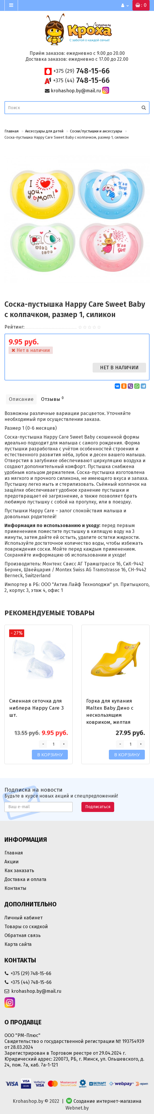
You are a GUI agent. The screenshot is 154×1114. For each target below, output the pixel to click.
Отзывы (52, 399)
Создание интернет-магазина (107, 1101)
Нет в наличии (119, 368)
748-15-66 (81, 71)
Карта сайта (18, 944)
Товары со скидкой (26, 926)
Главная (11, 131)
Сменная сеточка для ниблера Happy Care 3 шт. (36, 708)
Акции (11, 861)
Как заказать (19, 870)
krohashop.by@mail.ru (76, 90)
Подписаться (97, 806)
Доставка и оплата (25, 879)
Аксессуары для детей (44, 131)
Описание (21, 399)
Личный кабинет (23, 918)
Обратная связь (22, 935)
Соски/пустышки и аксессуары (96, 131)
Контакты (15, 888)
